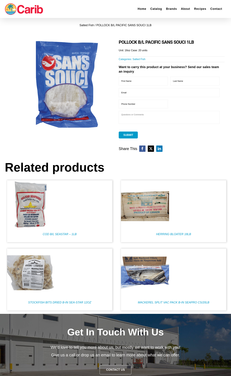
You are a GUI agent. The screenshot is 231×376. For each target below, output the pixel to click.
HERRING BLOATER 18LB (173, 234)
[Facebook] (142, 149)
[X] (151, 149)
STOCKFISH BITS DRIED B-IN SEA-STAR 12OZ (59, 302)
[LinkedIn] (159, 149)
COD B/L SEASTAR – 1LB (60, 234)
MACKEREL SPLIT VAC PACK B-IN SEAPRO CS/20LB (173, 302)
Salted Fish (139, 59)
